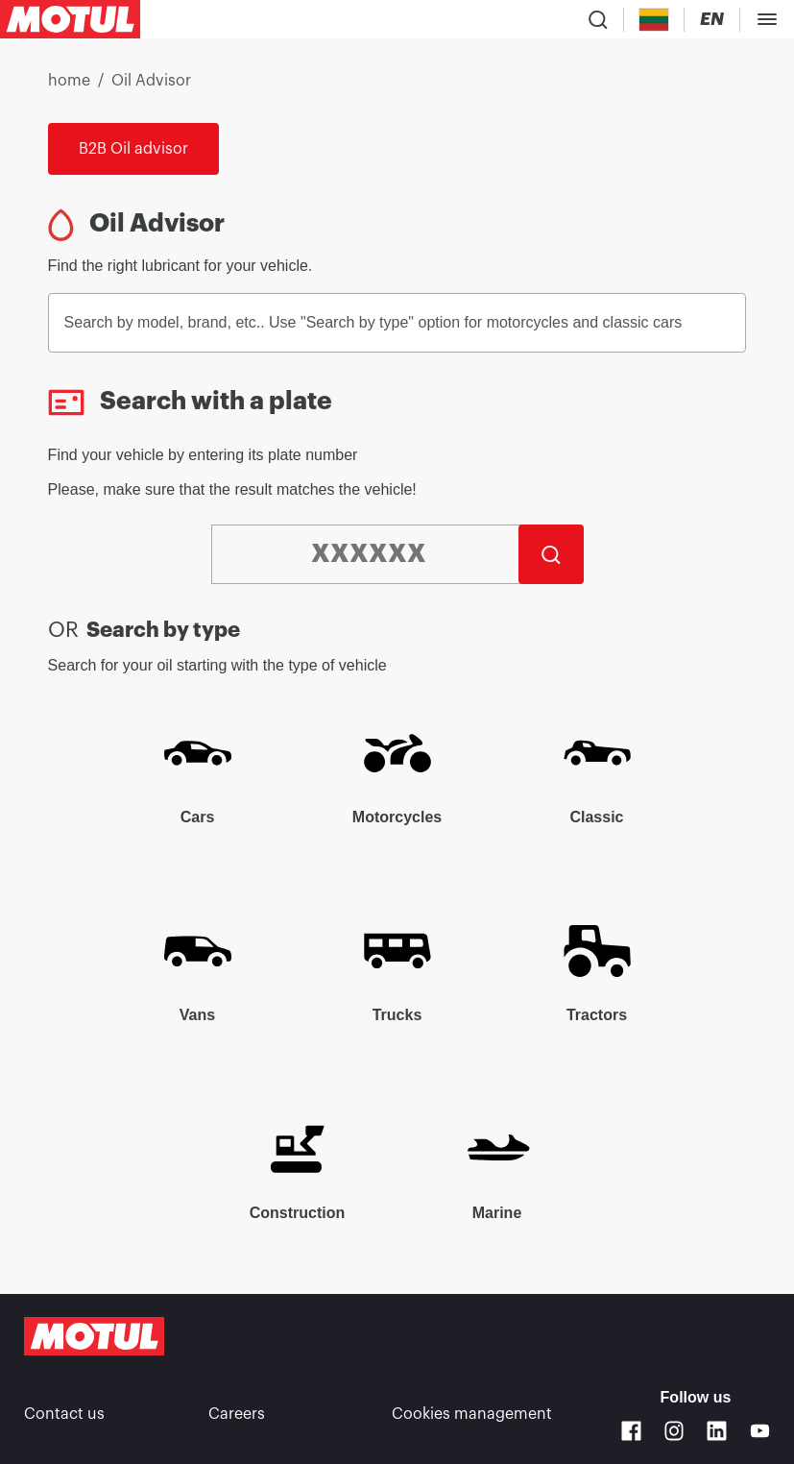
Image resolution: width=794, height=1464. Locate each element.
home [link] (69, 80)
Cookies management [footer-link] (472, 1414)
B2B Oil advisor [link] (133, 149)
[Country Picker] (654, 20)
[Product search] (598, 19)
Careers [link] (236, 1414)
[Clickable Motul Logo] (70, 19)
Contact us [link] (64, 1414)
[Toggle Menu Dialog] (767, 19)
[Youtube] (760, 1431)
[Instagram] (674, 1431)
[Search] (551, 554)
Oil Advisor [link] (151, 80)
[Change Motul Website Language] (712, 20)
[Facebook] (631, 1431)
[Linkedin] (717, 1431)
